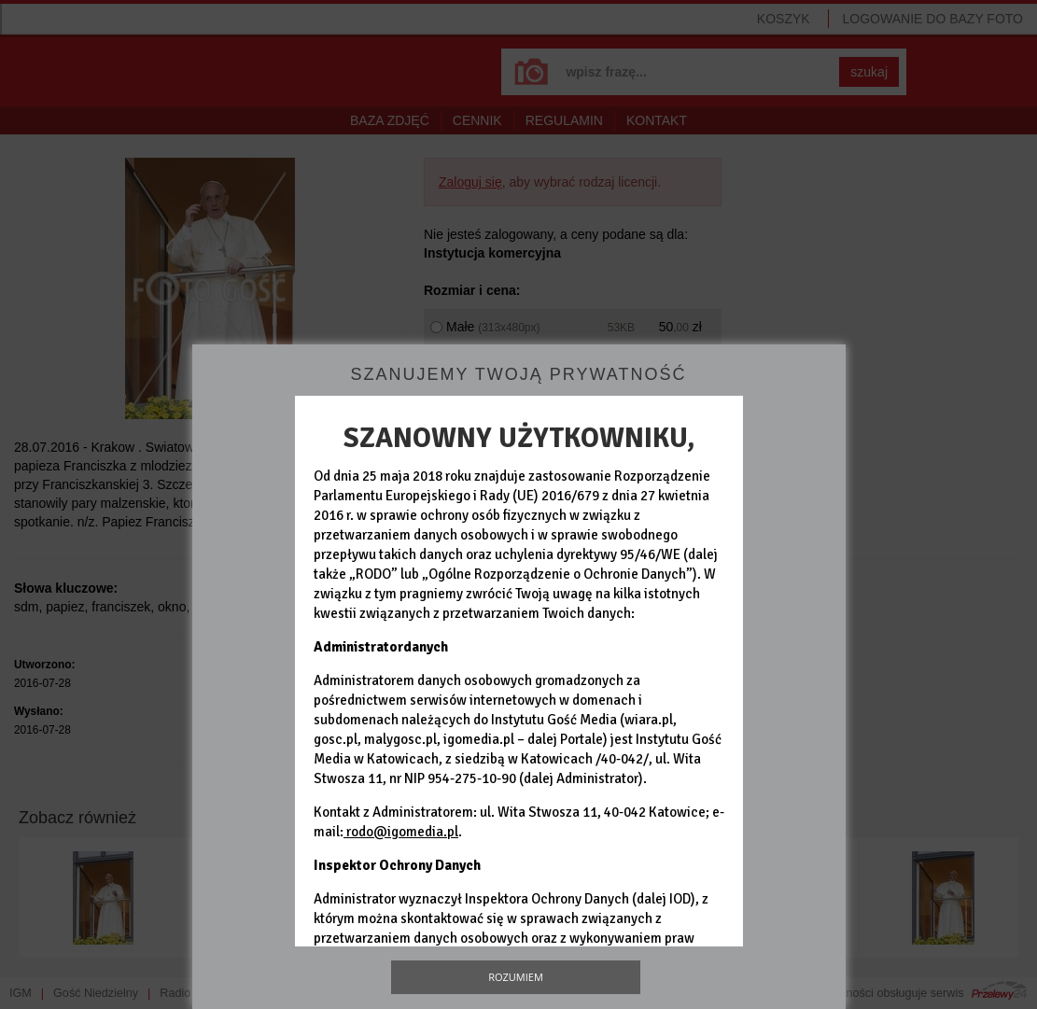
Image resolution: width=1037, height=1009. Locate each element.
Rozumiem (515, 977)
